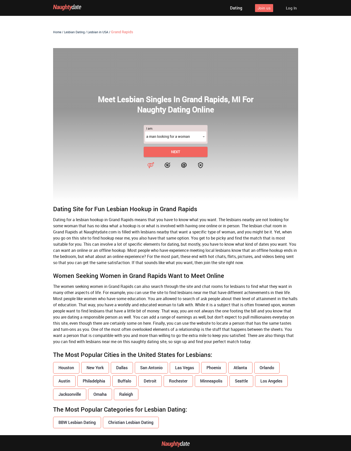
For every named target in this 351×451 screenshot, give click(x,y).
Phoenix (214, 367)
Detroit (150, 381)
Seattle (241, 381)
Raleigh (126, 394)
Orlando (267, 367)
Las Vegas (184, 367)
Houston (66, 367)
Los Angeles (271, 381)
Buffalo (124, 381)
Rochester (178, 381)
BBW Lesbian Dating (77, 422)
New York (95, 367)
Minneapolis (211, 381)
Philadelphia (94, 381)
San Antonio (151, 367)
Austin (64, 381)
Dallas (122, 367)
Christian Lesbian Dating (130, 422)
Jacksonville (69, 394)
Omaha (100, 394)
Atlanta (240, 367)
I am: (149, 128)
